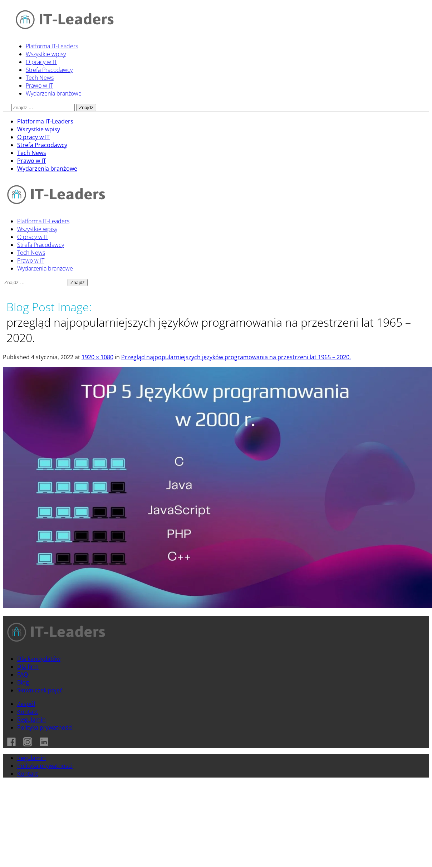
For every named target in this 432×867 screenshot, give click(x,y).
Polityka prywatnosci (45, 766)
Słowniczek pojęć (40, 690)
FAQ (22, 674)
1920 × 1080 (97, 357)
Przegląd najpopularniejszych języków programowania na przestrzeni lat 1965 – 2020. (236, 357)
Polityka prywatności (45, 727)
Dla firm (28, 667)
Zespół (26, 704)
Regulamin (31, 720)
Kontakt (27, 712)
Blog (23, 682)
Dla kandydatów (38, 659)
